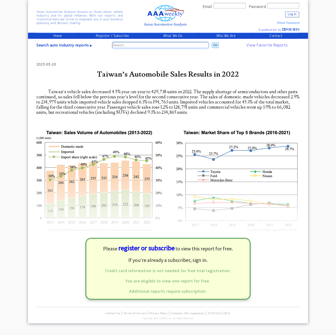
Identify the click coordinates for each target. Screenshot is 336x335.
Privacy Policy (158, 313)
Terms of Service (134, 313)
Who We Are (226, 35)
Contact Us (112, 313)
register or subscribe (146, 248)
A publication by (279, 29)
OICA (226, 313)
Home (57, 35)
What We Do (172, 35)
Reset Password (288, 23)
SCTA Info (214, 313)
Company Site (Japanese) (188, 313)
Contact (276, 35)
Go (215, 45)
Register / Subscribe (112, 35)
